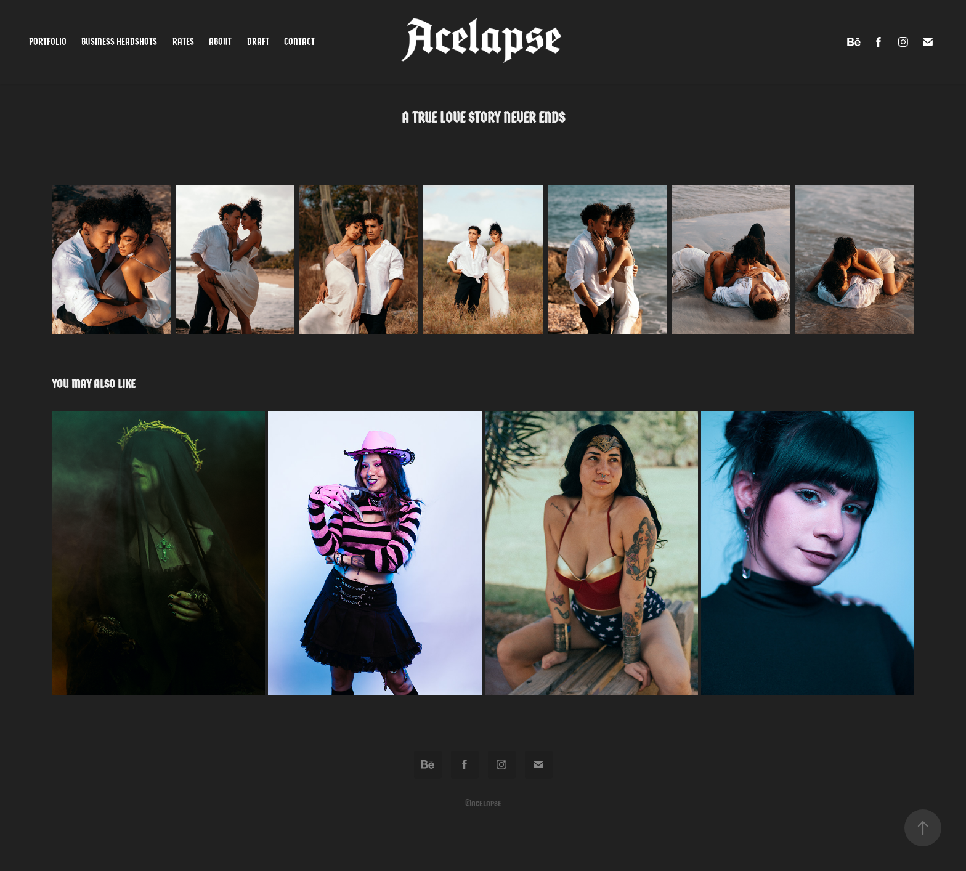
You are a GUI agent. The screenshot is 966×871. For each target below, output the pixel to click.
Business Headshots (119, 41)
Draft (258, 41)
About (220, 41)
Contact (299, 41)
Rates (183, 41)
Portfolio (48, 41)
